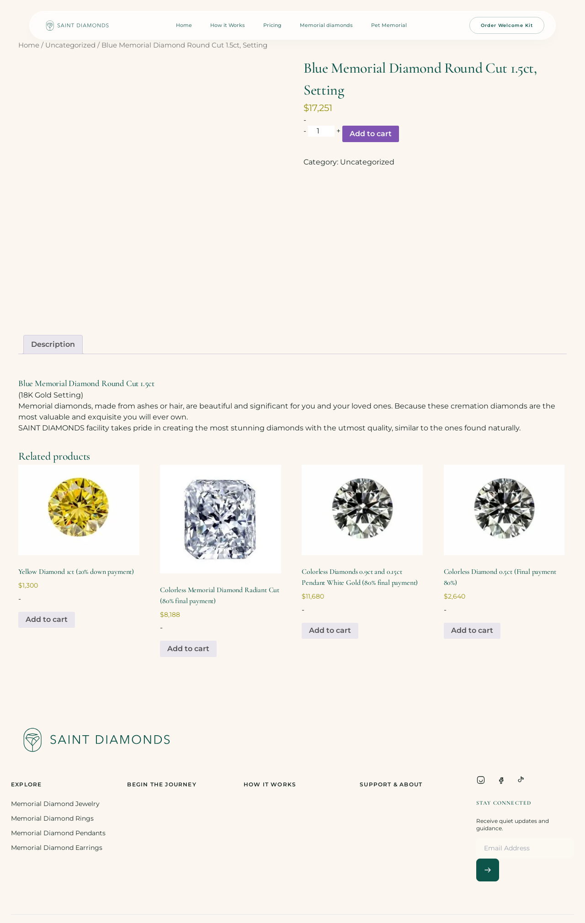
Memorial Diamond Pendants (58, 833)
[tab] (53, 344)
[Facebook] (500, 780)
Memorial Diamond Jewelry (55, 804)
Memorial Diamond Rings (52, 818)
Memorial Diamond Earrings (56, 847)
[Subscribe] (487, 870)
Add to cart (371, 133)
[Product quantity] (321, 131)
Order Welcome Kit (507, 25)
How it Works (227, 25)
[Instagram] (480, 780)
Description (53, 344)
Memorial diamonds (326, 25)
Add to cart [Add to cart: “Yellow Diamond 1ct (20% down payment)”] (47, 619)
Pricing (272, 25)
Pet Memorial (389, 25)
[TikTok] (521, 780)
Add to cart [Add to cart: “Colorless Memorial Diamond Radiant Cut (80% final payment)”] (188, 648)
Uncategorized (70, 45)
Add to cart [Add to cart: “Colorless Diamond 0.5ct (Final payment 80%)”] (472, 630)
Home (184, 25)
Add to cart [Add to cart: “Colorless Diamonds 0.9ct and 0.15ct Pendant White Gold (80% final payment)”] (330, 630)
